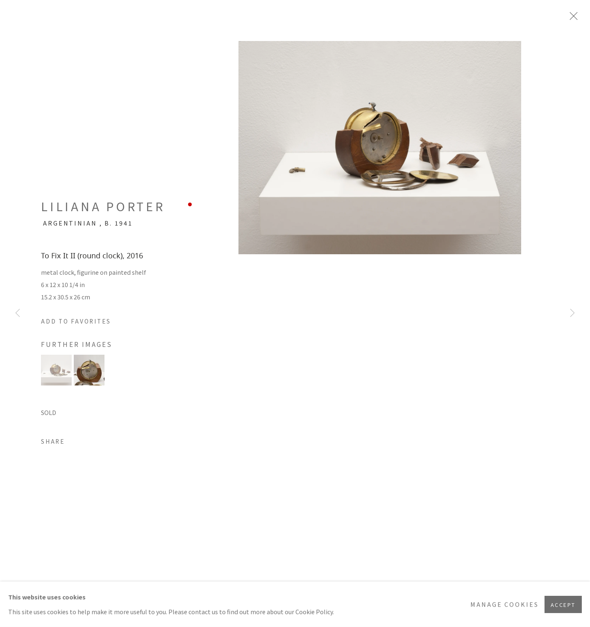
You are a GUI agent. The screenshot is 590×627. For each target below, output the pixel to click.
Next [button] (572, 313)
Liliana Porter (103, 206)
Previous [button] (17, 313)
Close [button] (571, 18)
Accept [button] (563, 604)
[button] (76, 321)
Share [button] (53, 441)
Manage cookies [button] (504, 604)
